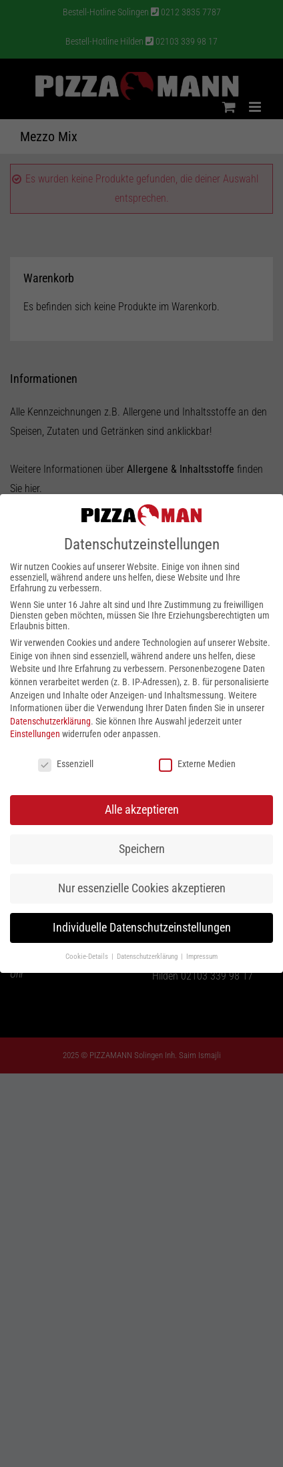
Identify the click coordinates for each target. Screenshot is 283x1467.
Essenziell (65, 763)
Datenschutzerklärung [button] (148, 956)
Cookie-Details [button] (87, 956)
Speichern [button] (142, 849)
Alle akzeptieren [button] (142, 809)
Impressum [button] (202, 956)
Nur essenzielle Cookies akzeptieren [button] (142, 888)
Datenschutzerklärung (50, 721)
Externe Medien (197, 763)
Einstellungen (35, 734)
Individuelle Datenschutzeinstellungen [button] (142, 927)
